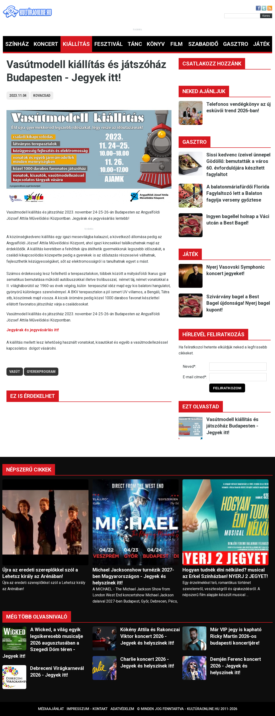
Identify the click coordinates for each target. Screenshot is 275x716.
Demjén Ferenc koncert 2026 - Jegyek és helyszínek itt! (235, 665)
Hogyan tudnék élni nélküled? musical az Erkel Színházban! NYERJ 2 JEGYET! (225, 573)
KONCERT (46, 44)
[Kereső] (242, 15)
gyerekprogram (41, 372)
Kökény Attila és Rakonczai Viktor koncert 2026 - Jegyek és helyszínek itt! (150, 636)
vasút (14, 372)
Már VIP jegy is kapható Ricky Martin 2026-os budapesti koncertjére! (236, 636)
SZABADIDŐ (203, 44)
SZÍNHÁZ (17, 44)
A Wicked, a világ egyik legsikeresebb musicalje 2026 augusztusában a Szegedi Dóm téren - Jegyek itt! (42, 643)
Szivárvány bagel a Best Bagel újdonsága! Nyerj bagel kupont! (238, 303)
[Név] (238, 367)
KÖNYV (156, 44)
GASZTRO (235, 44)
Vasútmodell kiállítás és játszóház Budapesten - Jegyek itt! (232, 426)
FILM (176, 44)
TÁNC (134, 44)
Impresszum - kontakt (87, 709)
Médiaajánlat (51, 709)
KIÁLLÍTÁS (76, 44)
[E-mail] (238, 377)
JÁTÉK (261, 44)
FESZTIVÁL (108, 44)
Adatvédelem (122, 709)
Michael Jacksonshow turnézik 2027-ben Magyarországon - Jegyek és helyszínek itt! (133, 576)
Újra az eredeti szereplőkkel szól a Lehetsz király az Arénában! (40, 573)
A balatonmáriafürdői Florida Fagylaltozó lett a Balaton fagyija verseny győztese (237, 193)
